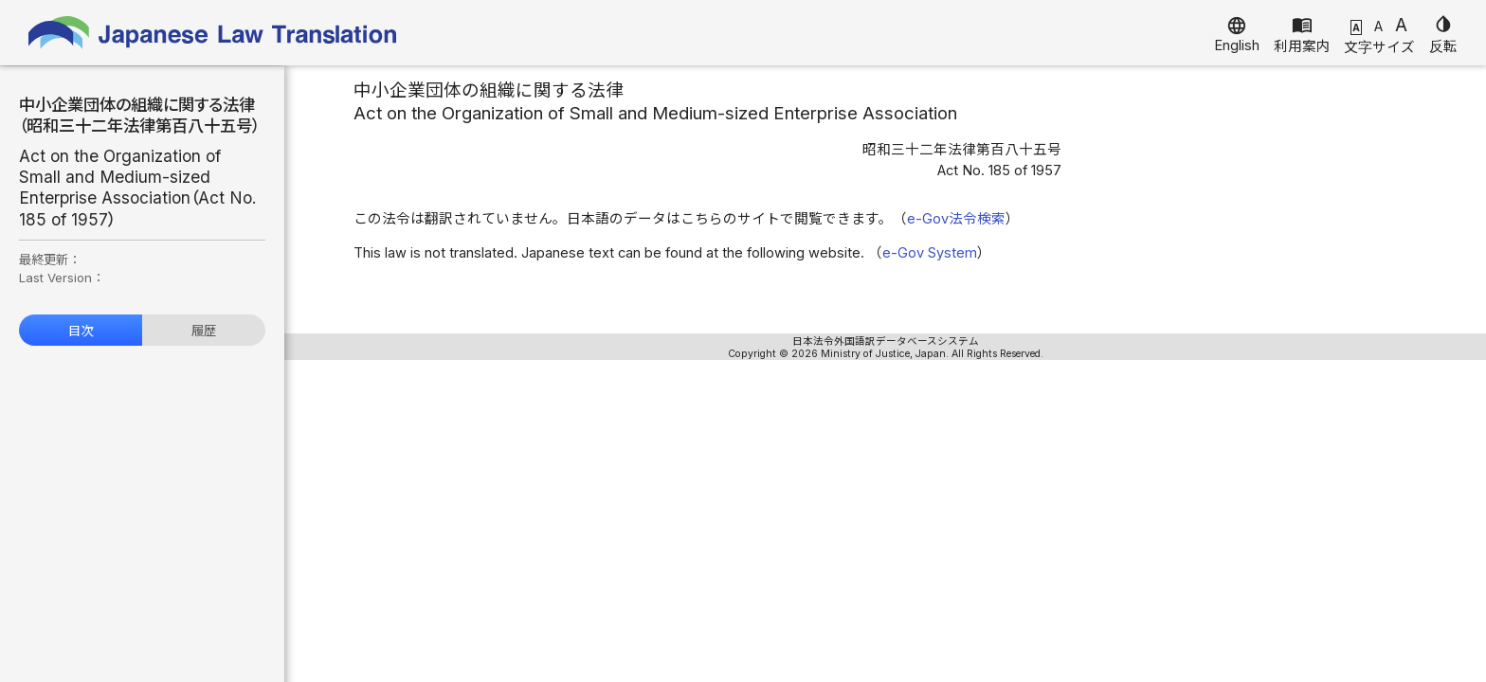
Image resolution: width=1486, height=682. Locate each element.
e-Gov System (929, 252)
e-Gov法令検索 (956, 218)
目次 (80, 330)
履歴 (203, 330)
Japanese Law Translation (213, 32)
